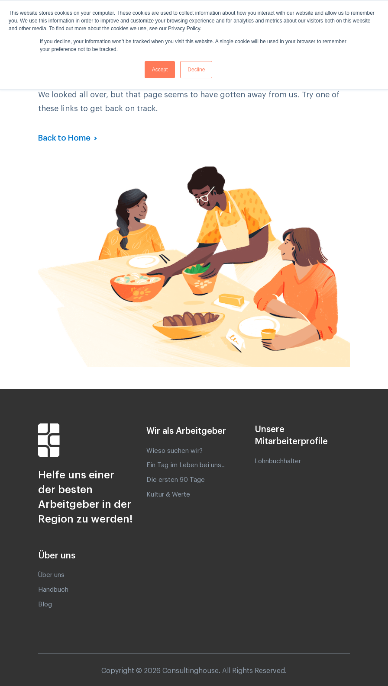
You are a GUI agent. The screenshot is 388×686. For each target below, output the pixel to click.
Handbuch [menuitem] (53, 590)
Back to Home (65, 138)
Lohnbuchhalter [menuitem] (278, 461)
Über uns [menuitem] (51, 575)
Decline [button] (196, 70)
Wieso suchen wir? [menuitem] (174, 451)
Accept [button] (160, 70)
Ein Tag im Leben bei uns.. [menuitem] (185, 465)
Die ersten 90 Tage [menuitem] (175, 480)
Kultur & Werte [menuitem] (168, 494)
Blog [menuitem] (45, 604)
